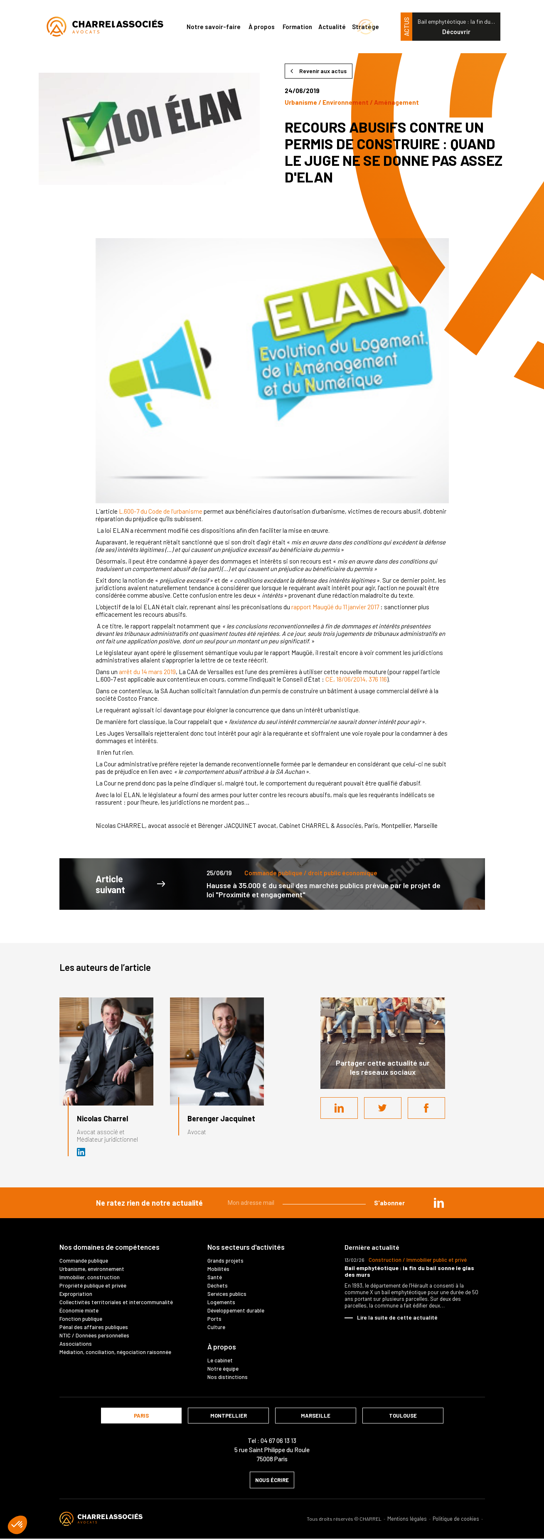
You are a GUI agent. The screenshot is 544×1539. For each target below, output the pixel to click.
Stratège (365, 26)
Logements (221, 1302)
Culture (216, 1327)
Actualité (332, 26)
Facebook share (426, 1108)
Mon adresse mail (251, 1202)
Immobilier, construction (89, 1277)
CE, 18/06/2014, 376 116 (356, 679)
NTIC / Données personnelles (94, 1335)
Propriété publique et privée (92, 1285)
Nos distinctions (227, 1377)
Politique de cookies (456, 1519)
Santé (214, 1277)
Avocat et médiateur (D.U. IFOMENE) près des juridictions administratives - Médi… (81, 1152)
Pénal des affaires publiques (93, 1327)
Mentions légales (407, 1519)
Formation (297, 26)
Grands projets (225, 1260)
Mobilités (218, 1269)
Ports (214, 1318)
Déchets (217, 1285)
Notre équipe (223, 1368)
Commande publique (83, 1260)
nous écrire (272, 1480)
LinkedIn (339, 1108)
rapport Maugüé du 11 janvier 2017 (335, 607)
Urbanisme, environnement (91, 1269)
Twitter (382, 1108)
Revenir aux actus (323, 70)
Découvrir (456, 31)
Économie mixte (78, 1310)
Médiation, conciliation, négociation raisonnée (115, 1352)
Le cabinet (220, 1360)
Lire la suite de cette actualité (397, 1317)
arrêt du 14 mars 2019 (147, 671)
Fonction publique (80, 1318)
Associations (75, 1343)
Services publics (226, 1293)
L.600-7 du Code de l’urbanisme (160, 511)
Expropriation (75, 1293)
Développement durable (235, 1310)
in (439, 1203)
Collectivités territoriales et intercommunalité (116, 1302)
